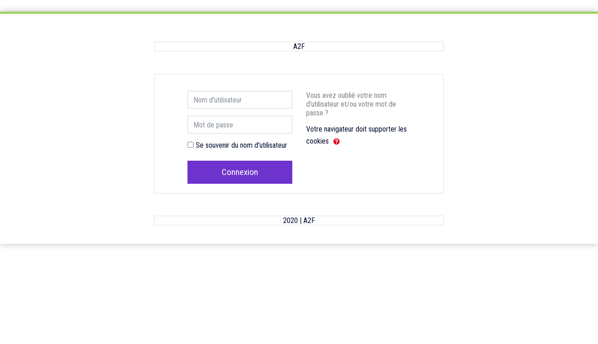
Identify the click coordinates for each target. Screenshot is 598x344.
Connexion (240, 172)
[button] (336, 141)
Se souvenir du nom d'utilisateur (241, 145)
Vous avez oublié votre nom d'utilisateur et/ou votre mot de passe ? (351, 104)
